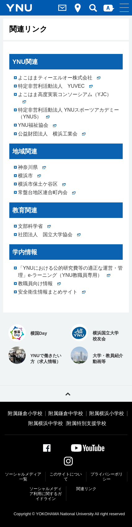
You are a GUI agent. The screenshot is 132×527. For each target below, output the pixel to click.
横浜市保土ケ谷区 (42, 184)
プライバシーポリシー (106, 476)
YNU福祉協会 (37, 125)
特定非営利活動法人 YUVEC (55, 86)
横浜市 (29, 175)
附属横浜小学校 (106, 413)
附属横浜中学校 (45, 423)
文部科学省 (34, 226)
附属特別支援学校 (86, 423)
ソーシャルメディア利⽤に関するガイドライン (45, 493)
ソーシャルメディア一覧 (23, 476)
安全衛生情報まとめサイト (52, 291)
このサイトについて (66, 476)
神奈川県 (32, 167)
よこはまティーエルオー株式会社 (59, 77)
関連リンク (86, 488)
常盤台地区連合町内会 (47, 192)
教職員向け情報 (39, 283)
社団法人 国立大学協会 (49, 234)
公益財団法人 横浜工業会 (52, 133)
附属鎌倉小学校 (25, 413)
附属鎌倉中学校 (65, 413)
